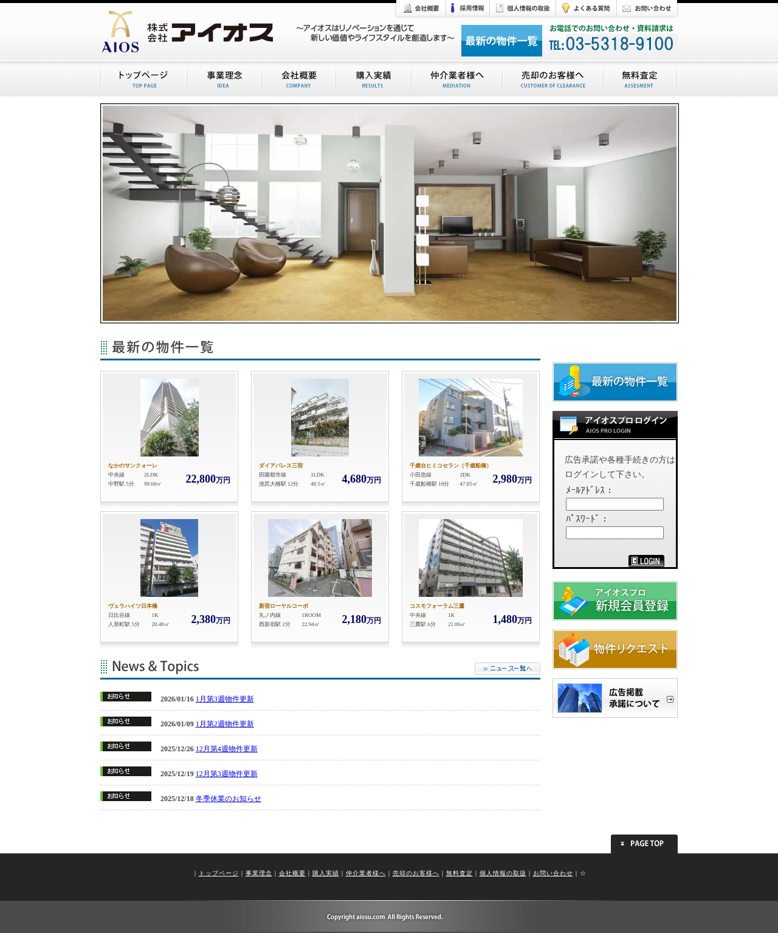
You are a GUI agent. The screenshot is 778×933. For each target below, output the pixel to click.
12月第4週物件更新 (227, 749)
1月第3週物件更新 (225, 699)
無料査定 (459, 873)
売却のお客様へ (416, 873)
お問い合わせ (553, 873)
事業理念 (259, 873)
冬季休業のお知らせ (228, 798)
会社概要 (292, 873)
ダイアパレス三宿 (281, 466)
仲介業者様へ (366, 873)
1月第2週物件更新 (225, 724)
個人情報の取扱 (503, 873)
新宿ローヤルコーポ (283, 606)
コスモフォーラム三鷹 (437, 606)
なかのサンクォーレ (132, 466)
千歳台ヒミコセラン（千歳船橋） (451, 466)
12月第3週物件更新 (227, 773)
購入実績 (325, 873)
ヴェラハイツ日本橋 (132, 606)
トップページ (219, 873)
